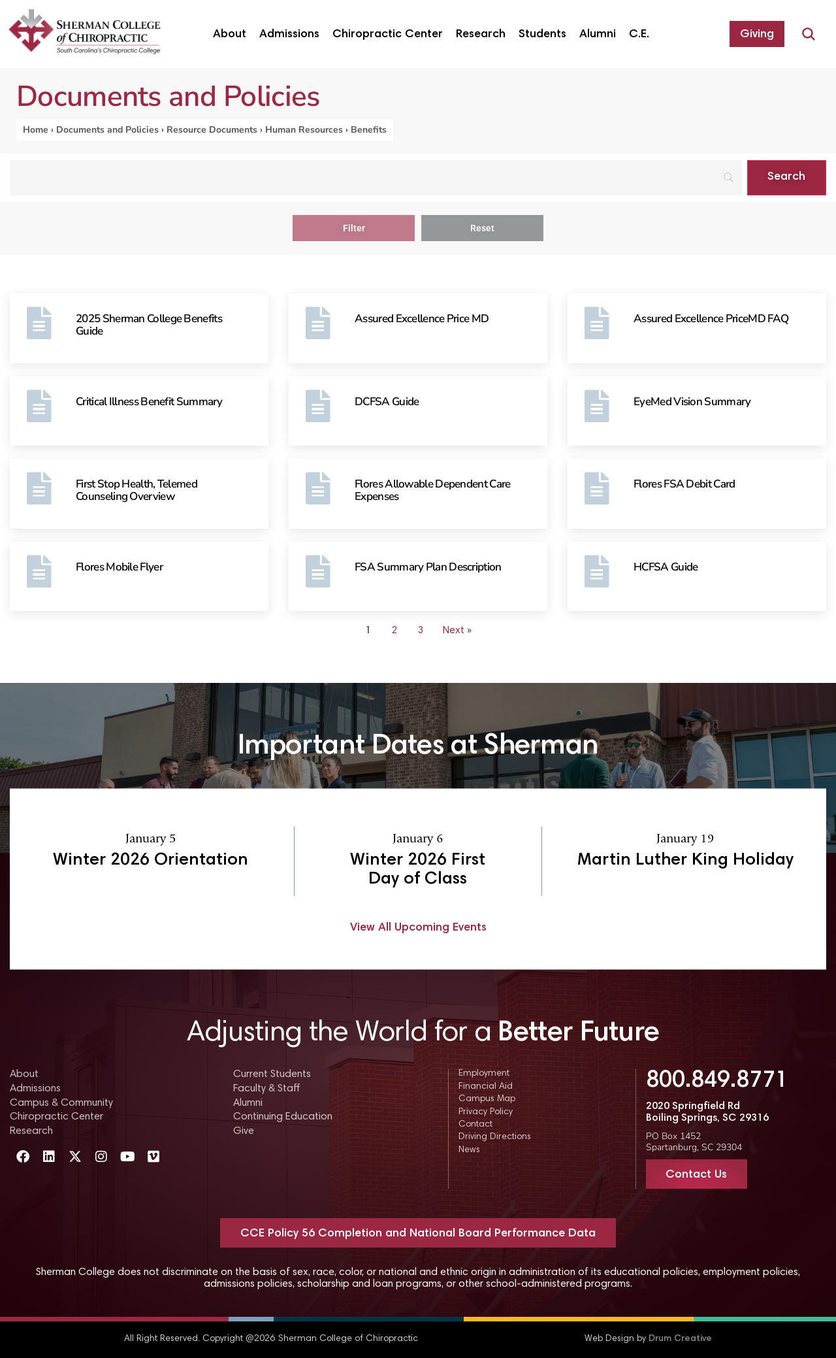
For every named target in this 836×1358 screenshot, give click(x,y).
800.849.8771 (717, 1081)
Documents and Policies (107, 130)
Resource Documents (212, 130)
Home (35, 130)
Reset (482, 228)
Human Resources (304, 130)
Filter (354, 228)
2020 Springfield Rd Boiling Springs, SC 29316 (707, 1112)
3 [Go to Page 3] (420, 630)
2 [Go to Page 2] (394, 630)
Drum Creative (680, 1339)
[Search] (376, 177)
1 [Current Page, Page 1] (368, 630)
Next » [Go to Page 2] (457, 630)
